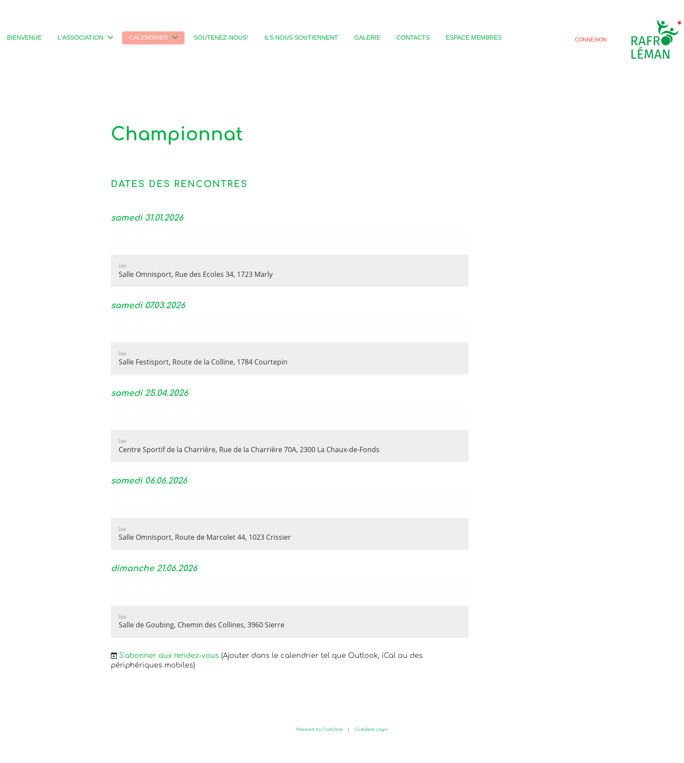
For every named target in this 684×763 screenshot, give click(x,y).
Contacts (413, 37)
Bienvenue (24, 37)
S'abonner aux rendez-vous (169, 656)
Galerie (367, 37)
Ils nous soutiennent (301, 37)
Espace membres (474, 37)
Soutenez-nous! (221, 37)
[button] (290, 257)
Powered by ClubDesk (319, 729)
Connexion (591, 39)
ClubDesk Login (371, 729)
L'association (85, 37)
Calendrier (153, 37)
